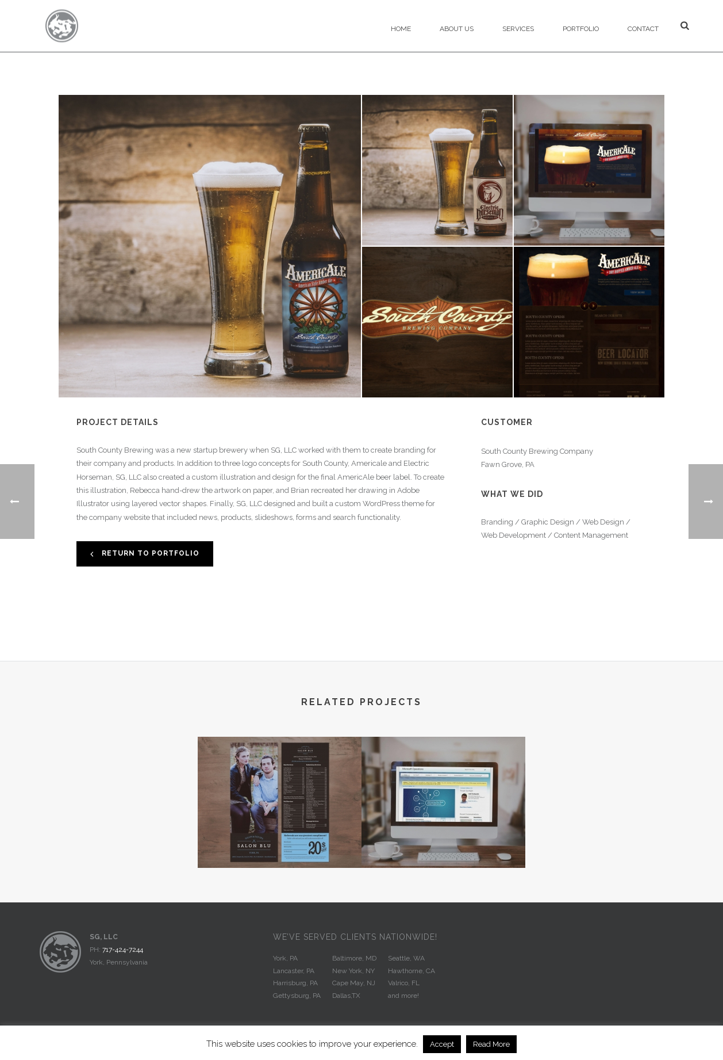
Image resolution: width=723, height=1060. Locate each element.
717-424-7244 (122, 950)
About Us (457, 29)
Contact (643, 29)
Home (401, 29)
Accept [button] (442, 1044)
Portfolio (581, 29)
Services (518, 29)
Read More (491, 1044)
